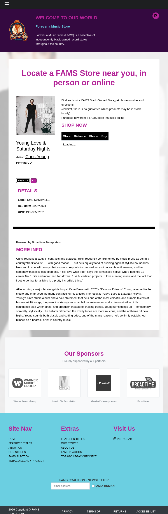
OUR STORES (17, 452)
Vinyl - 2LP (23, 180)
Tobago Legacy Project (26, 460)
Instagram (123, 439)
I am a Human (105, 486)
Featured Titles (20, 443)
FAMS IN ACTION (19, 456)
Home (12, 439)
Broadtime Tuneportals (46, 242)
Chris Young (37, 156)
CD (33, 180)
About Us (15, 447)
